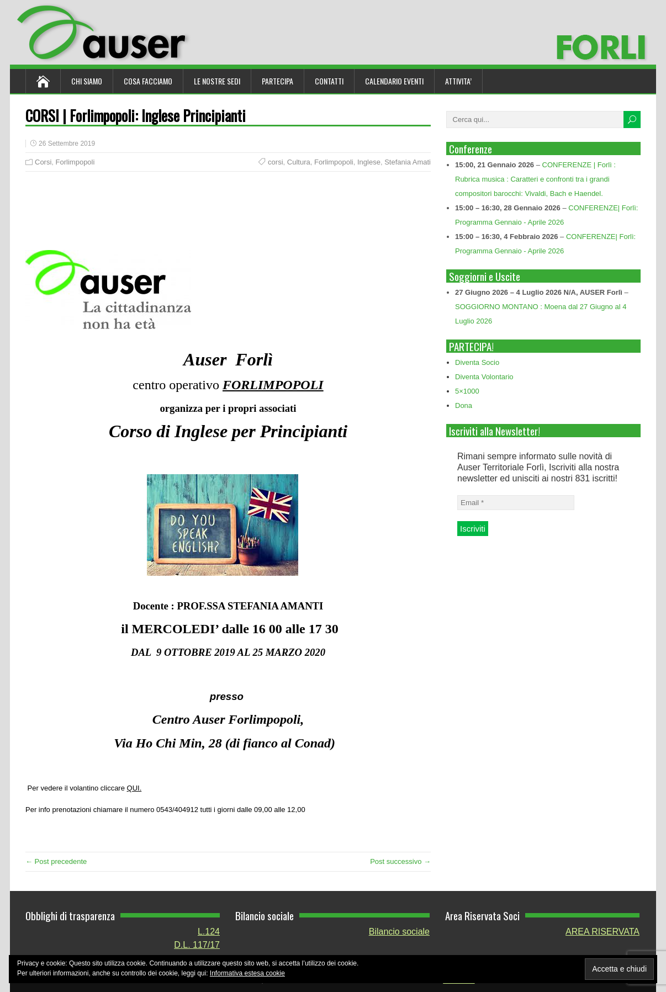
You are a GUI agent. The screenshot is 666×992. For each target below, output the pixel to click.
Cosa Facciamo (148, 81)
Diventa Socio (477, 362)
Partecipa (277, 81)
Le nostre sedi (217, 81)
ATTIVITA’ (458, 81)
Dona (463, 405)
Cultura (298, 162)
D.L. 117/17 (197, 944)
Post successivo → (400, 861)
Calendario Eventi (394, 81)
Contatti (329, 81)
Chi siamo (86, 81)
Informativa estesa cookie (247, 973)
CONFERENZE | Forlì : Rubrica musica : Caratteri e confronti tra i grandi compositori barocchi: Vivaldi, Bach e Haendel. (535, 179)
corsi (275, 162)
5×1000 (467, 391)
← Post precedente (56, 861)
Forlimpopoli (75, 162)
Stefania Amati (407, 162)
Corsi (43, 162)
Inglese (368, 162)
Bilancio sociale (399, 931)
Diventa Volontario (484, 377)
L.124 (209, 931)
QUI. (134, 788)
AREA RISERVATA (602, 931)
